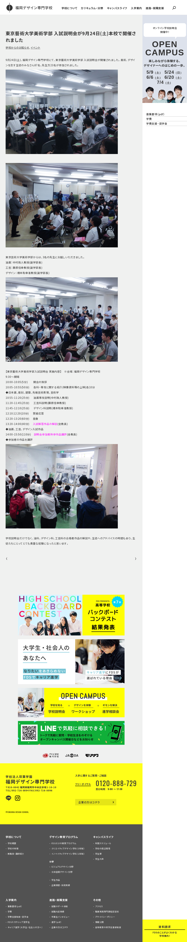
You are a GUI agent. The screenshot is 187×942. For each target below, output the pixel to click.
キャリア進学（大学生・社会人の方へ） (25, 927)
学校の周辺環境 (102, 848)
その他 (97, 900)
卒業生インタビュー (60, 916)
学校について (69, 8)
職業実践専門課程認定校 (107, 911)
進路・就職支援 (155, 8)
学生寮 (98, 853)
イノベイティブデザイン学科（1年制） (68, 853)
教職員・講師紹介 (16, 853)
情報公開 (99, 922)
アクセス (99, 906)
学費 (10, 911)
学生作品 (55, 880)
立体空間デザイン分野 (62, 872)
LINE (8, 798)
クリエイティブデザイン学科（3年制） (68, 848)
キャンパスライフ (117, 8)
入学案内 (136, 8)
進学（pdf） (56, 922)
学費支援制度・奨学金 (18, 916)
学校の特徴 (13, 848)
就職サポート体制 (59, 906)
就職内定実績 (57, 911)
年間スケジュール (103, 843)
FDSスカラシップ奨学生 (19, 922)
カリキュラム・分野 (92, 8)
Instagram (17, 798)
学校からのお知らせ (17, 47)
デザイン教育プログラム (63, 837)
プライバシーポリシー (105, 916)
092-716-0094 (20, 790)
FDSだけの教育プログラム (63, 843)
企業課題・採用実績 (60, 885)
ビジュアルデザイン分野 (62, 866)
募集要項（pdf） (15, 906)
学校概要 (12, 843)
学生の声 (99, 859)
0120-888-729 (116, 783)
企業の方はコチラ (89, 802)
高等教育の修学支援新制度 (108, 927)
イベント (35, 47)
